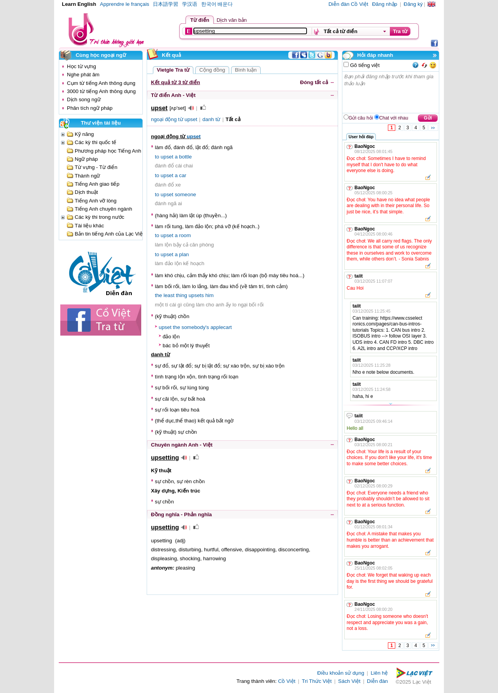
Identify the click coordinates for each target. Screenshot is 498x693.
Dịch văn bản (232, 20)
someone (185, 194)
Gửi (428, 118)
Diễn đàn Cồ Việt (348, 4)
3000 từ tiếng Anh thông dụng (101, 91)
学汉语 (189, 4)
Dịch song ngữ (84, 99)
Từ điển (199, 20)
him (209, 295)
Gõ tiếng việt (364, 65)
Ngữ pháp (86, 159)
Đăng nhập (384, 4)
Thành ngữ (87, 176)
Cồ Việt (287, 681)
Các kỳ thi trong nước (99, 217)
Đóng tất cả (314, 82)
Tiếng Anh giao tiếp (97, 184)
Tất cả (233, 119)
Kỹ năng (84, 134)
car (182, 175)
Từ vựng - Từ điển (96, 167)
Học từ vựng (81, 66)
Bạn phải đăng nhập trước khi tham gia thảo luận (391, 92)
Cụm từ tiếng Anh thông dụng (101, 83)
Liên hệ (379, 673)
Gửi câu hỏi (361, 118)
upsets (196, 295)
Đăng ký (413, 4)
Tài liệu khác (89, 226)
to (157, 157)
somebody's (195, 327)
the (158, 295)
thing (181, 295)
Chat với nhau (393, 118)
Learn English (79, 4)
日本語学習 (165, 4)
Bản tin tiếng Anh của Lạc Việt (109, 234)
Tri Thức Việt (317, 681)
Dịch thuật (86, 192)
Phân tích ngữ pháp (89, 108)
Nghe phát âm (83, 74)
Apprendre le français (124, 4)
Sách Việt (349, 681)
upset (194, 136)
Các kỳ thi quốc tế (95, 142)
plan (184, 254)
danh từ (211, 119)
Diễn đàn (377, 681)
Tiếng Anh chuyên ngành (103, 209)
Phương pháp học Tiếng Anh (108, 151)
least (168, 295)
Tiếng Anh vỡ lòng (95, 201)
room (185, 235)
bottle (185, 157)
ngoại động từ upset (174, 119)
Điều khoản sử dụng (340, 673)
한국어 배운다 (217, 4)
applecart (221, 327)
